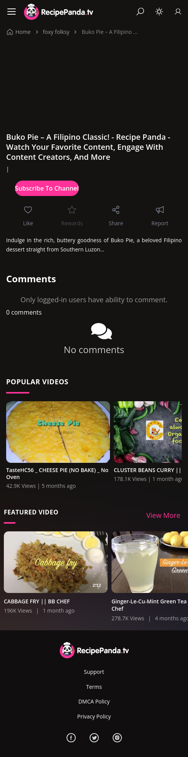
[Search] (140, 11)
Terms (94, 686)
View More (163, 515)
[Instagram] (117, 737)
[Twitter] (94, 737)
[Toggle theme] (159, 11)
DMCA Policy (94, 701)
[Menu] (11, 11)
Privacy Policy (94, 716)
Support (94, 671)
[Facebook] (71, 737)
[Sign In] (178, 11)
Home (19, 31)
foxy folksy (56, 31)
